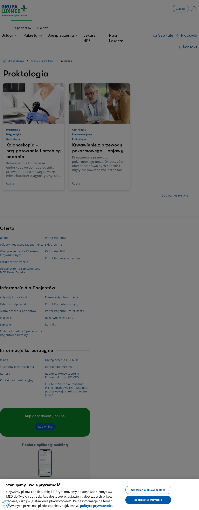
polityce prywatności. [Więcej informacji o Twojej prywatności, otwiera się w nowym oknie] (96, 506)
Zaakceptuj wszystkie (148, 499)
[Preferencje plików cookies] (6, 504)
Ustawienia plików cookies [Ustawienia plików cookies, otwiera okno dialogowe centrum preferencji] (148, 489)
